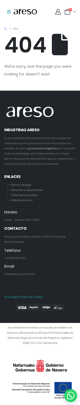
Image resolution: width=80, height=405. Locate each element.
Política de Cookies (31, 297)
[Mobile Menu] (9, 11)
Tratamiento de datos (24, 195)
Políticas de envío (22, 200)
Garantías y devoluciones (27, 190)
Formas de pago (21, 185)
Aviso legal (11, 297)
